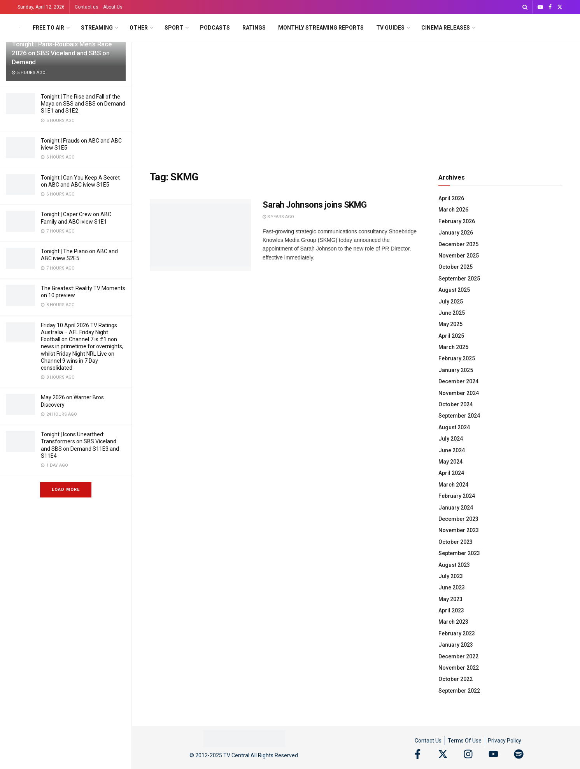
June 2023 (451, 587)
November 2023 (458, 530)
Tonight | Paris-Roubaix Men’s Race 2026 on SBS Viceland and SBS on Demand (62, 53)
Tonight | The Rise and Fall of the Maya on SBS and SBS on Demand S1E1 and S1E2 (83, 103)
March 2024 (453, 485)
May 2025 (450, 324)
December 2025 (458, 244)
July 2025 (450, 301)
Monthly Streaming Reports (321, 28)
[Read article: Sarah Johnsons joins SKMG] (200, 235)
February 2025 (456, 358)
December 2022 (458, 656)
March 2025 (453, 347)
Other (139, 28)
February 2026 (456, 221)
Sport (174, 28)
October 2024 (455, 404)
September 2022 (459, 691)
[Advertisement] (356, 100)
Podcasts (215, 28)
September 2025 (459, 278)
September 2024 (459, 416)
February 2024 (456, 496)
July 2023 (450, 576)
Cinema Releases (445, 28)
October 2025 (455, 267)
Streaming (97, 28)
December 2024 (458, 381)
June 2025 (451, 313)
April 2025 (451, 336)
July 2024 (450, 439)
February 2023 (456, 633)
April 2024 (451, 473)
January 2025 (455, 370)
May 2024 (450, 462)
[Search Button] (524, 7)
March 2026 (453, 209)
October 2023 (455, 542)
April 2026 (451, 198)
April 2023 (451, 610)
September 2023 (459, 553)
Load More (66, 489)
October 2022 (455, 679)
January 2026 (455, 232)
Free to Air (48, 28)
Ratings (254, 28)
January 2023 (455, 645)
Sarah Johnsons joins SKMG (315, 205)
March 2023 (453, 622)
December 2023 (458, 519)
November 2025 (458, 255)
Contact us (86, 7)
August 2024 (454, 427)
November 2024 (458, 393)
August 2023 (454, 565)
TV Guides (390, 28)
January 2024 (455, 507)
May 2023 (450, 599)
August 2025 (454, 290)
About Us (113, 7)
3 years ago (278, 216)
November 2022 (458, 668)
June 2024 (451, 450)
